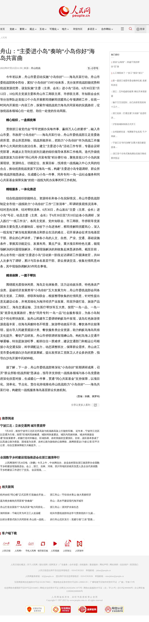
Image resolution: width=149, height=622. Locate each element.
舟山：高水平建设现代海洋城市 (66, 501)
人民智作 (79, 545)
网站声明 (104, 565)
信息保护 (124, 565)
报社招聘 (43, 565)
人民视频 (55, 545)
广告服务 (63, 565)
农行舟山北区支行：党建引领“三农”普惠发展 (73, 519)
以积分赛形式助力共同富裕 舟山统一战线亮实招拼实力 (29, 519)
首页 (2, 29)
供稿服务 (84, 565)
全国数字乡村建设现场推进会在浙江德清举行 (30, 457)
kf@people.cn (48, 576)
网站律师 (114, 565)
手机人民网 (30, 545)
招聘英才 (53, 565)
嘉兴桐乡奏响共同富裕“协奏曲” (16, 501)
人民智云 (67, 545)
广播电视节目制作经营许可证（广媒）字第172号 (112, 582)
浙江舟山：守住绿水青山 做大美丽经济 (70, 494)
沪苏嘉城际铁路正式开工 (124, 124)
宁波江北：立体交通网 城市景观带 (23, 425)
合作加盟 (73, 565)
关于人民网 (32, 565)
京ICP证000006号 (125, 588)
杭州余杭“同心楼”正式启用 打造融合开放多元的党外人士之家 (32, 494)
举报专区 (78, 29)
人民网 (4, 38)
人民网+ (18, 545)
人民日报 (6, 545)
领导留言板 (43, 545)
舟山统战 (35, 68)
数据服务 (94, 565)
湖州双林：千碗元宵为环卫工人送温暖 (20, 513)
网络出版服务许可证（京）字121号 (100, 588)
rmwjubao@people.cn (114, 576)
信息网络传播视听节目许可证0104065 (21, 588)
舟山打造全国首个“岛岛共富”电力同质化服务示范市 (27, 507)
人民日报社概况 (18, 565)
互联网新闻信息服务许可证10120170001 (32, 582)
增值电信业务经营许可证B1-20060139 (70, 582)
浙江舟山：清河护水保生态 (64, 507)
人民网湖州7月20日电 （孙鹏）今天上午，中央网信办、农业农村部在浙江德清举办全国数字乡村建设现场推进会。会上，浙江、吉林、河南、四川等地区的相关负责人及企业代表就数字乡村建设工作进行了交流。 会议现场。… (49, 466)
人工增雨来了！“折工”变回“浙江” (128, 73)
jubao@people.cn (103, 570)
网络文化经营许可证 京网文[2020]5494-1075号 (61, 588)
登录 (142, 29)
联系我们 (134, 565)
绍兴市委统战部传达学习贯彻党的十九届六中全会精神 (78, 513)
